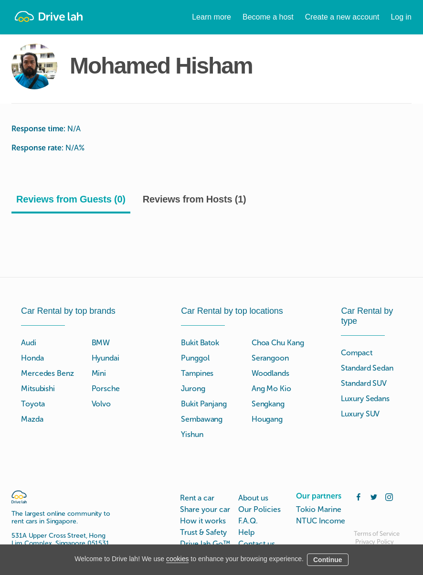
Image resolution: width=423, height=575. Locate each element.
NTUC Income (320, 520)
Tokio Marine (318, 509)
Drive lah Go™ (205, 543)
